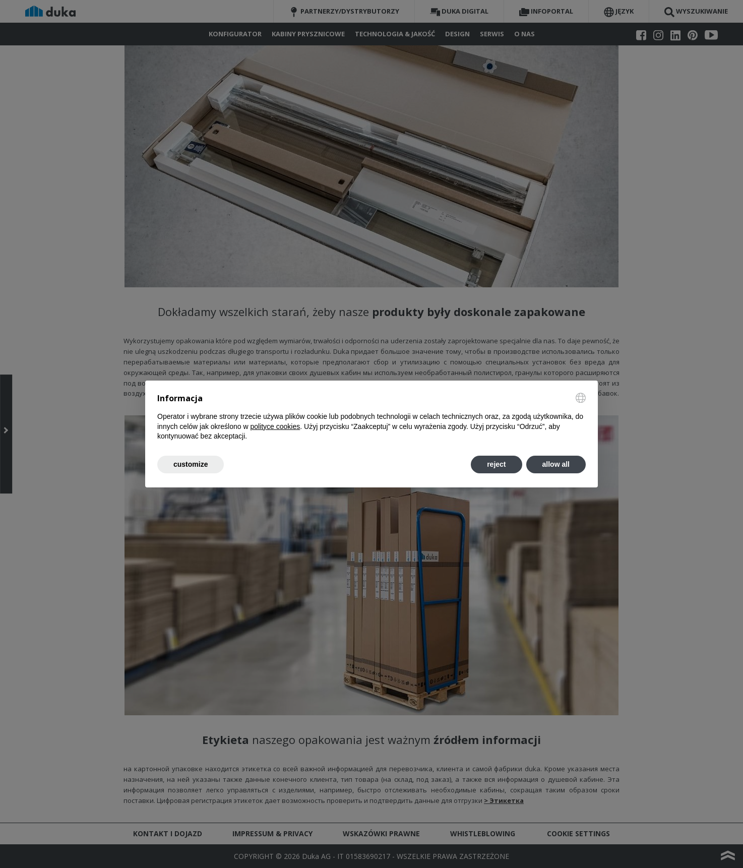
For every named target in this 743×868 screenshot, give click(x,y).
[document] (371, 417)
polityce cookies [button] (275, 426)
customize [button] (190, 464)
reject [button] (496, 464)
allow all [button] (556, 464)
